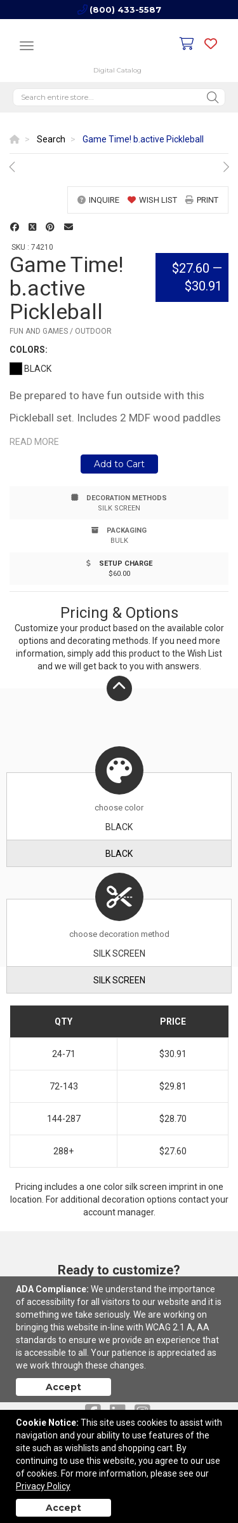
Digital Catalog (117, 70)
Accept (63, 1387)
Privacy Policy (43, 1486)
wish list (152, 200)
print (201, 200)
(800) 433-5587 (125, 9)
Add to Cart (119, 464)
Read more (34, 442)
